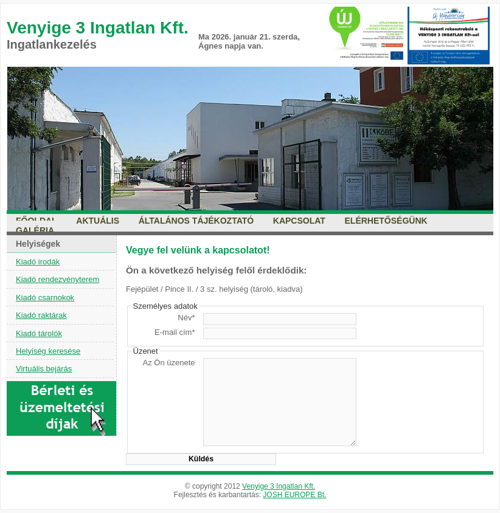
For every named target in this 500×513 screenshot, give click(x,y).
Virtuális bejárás (44, 368)
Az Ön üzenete (169, 362)
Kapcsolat (299, 221)
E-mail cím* (175, 332)
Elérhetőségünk (386, 221)
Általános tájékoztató (196, 221)
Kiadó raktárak (41, 315)
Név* (186, 317)
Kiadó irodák (38, 261)
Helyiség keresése (48, 351)
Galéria (35, 230)
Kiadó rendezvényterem (57, 279)
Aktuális (97, 221)
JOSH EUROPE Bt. (294, 495)
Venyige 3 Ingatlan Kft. (278, 486)
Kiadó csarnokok (45, 297)
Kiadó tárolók (39, 333)
